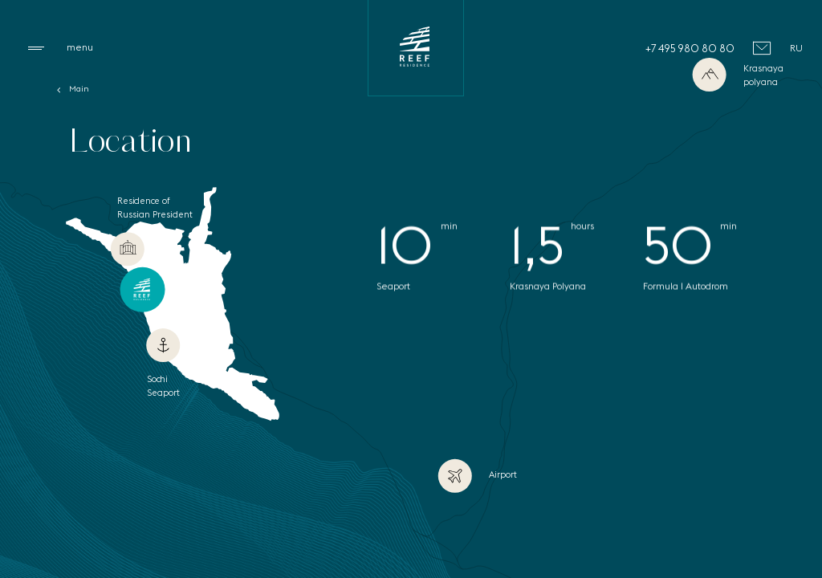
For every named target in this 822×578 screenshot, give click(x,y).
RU (796, 48)
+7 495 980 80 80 (690, 48)
